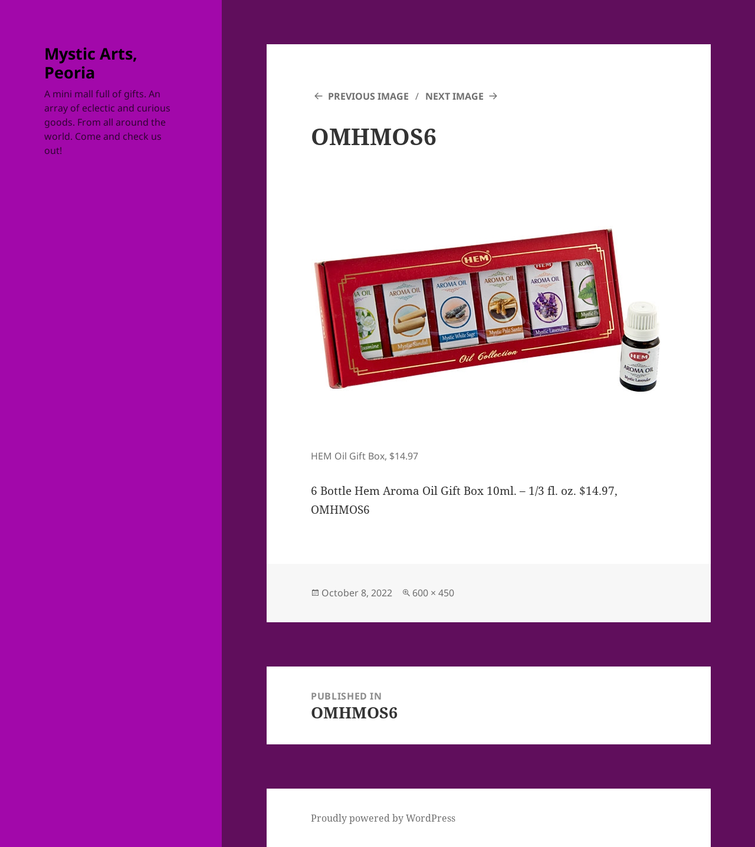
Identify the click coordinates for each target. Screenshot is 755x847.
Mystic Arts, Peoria (90, 62)
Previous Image (368, 96)
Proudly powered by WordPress (383, 818)
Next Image (454, 96)
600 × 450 (433, 592)
